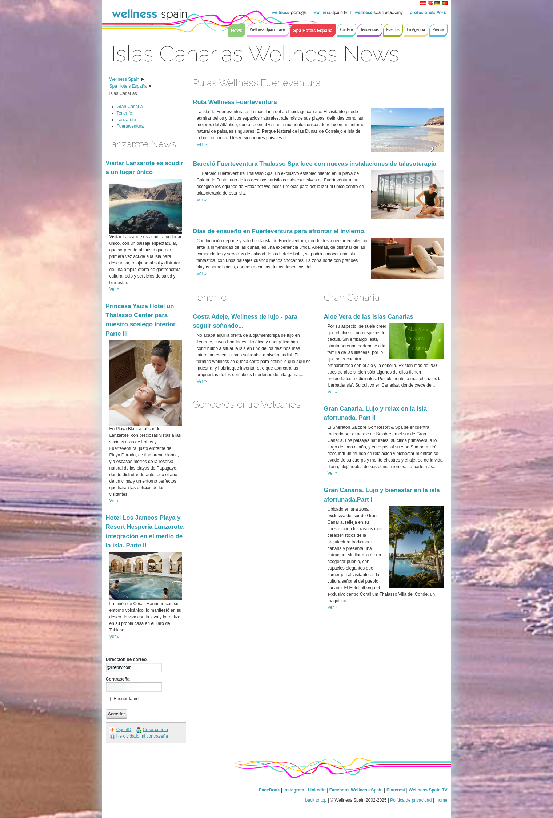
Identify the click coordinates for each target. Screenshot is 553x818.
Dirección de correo (126, 659)
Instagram (293, 790)
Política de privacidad (411, 800)
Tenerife (124, 113)
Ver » (114, 289)
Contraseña (118, 679)
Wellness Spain (124, 79)
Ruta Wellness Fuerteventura (235, 102)
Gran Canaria (130, 106)
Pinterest (396, 790)
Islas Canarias (123, 93)
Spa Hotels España (128, 86)
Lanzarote (126, 119)
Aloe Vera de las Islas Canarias (368, 316)
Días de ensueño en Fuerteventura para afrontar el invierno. (279, 231)
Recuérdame (126, 698)
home (441, 800)
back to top (316, 800)
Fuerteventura (130, 126)
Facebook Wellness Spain (356, 790)
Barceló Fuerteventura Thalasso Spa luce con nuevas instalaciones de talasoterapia (315, 163)
